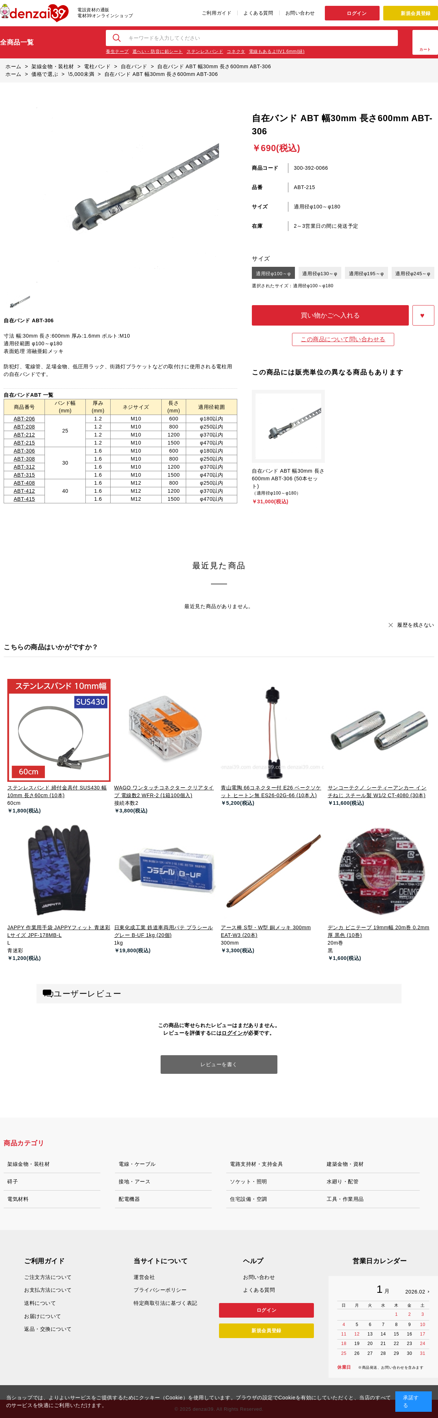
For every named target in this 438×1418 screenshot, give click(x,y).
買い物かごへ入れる (330, 315)
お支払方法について (48, 1290)
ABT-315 (24, 475)
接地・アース (134, 1181)
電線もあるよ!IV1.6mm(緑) (277, 51)
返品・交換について (48, 1329)
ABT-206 (24, 419)
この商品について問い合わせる (343, 339)
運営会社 (144, 1277)
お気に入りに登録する (423, 315)
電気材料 (17, 1199)
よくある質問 (258, 13)
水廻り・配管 (342, 1181)
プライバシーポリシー (160, 1290)
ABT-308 (24, 459)
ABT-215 (24, 443)
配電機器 (129, 1199)
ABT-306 (24, 451)
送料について (40, 1303)
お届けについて (42, 1316)
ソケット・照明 (248, 1181)
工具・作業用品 (345, 1199)
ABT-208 (24, 427)
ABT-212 (24, 435)
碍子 (12, 1181)
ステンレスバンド (205, 51)
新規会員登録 (415, 13)
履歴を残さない (415, 625)
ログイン (356, 13)
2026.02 (415, 1292)
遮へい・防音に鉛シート (157, 51)
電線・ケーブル (137, 1164)
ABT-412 (24, 491)
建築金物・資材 (345, 1164)
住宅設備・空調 (248, 1199)
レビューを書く (219, 1064)
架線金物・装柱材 (28, 1164)
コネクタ (236, 51)
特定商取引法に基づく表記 (165, 1303)
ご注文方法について (48, 1277)
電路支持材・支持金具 (256, 1164)
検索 (117, 38)
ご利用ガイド (216, 13)
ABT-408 (24, 483)
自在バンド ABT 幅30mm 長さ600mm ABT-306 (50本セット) (288, 478)
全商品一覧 (17, 42)
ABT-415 (24, 499)
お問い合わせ (300, 13)
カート (425, 49)
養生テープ (117, 51)
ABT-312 (24, 467)
